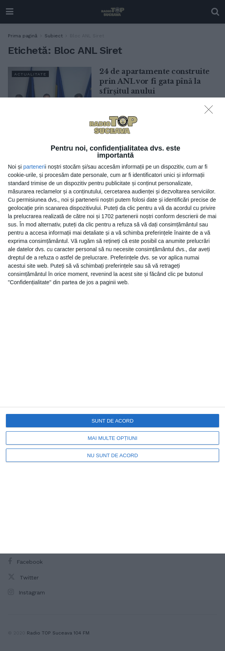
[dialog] (112, 325)
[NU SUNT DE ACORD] (211, 111)
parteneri (34, 166)
